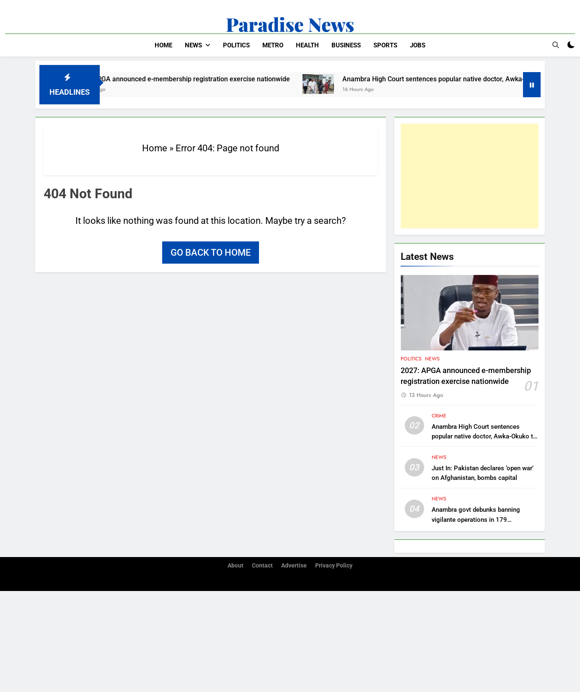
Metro (272, 45)
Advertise (294, 565)
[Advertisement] (470, 176)
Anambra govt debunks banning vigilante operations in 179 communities (476, 519)
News (193, 45)
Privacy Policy (333, 565)
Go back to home (211, 252)
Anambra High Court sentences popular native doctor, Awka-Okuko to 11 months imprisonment (484, 436)
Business (346, 45)
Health (307, 45)
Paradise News (290, 23)
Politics (236, 45)
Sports (385, 45)
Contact (262, 565)
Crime (439, 416)
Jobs (417, 45)
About (235, 565)
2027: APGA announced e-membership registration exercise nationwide (189, 79)
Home (163, 45)
